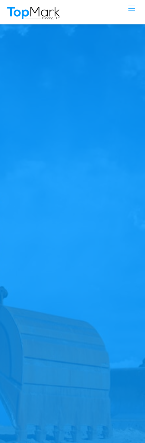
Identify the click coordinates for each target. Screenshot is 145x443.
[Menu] (132, 8)
